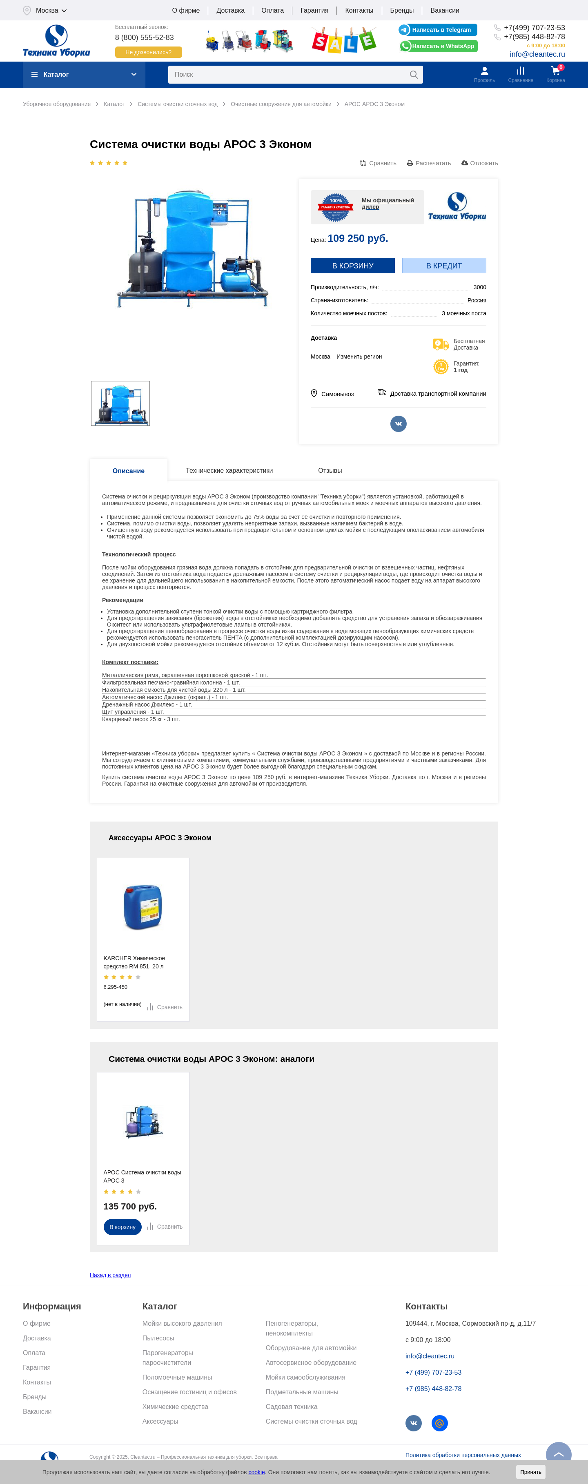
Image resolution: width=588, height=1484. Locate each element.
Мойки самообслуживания (305, 1377)
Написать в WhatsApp (443, 46)
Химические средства (175, 1406)
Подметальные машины (302, 1392)
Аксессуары (160, 1421)
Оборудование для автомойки (311, 1347)
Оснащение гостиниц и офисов (190, 1392)
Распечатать (433, 162)
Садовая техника (292, 1406)
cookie (256, 1472)
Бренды (402, 10)
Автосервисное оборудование (311, 1362)
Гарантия (314, 10)
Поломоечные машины (177, 1377)
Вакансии (444, 10)
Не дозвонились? (148, 52)
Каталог (50, 74)
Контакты (359, 10)
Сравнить (382, 162)
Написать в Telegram (441, 30)
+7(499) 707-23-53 (534, 28)
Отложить (484, 162)
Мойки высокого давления (182, 1323)
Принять (530, 1472)
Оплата (272, 10)
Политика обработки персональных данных (463, 1455)
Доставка (230, 10)
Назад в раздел (110, 1275)
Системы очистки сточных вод (311, 1421)
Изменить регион (359, 356)
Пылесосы (158, 1338)
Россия (477, 300)
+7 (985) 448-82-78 (433, 1388)
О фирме (186, 10)
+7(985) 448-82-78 (534, 37)
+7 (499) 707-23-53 (433, 1372)
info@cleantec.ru (537, 54)
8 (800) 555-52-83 (144, 37)
